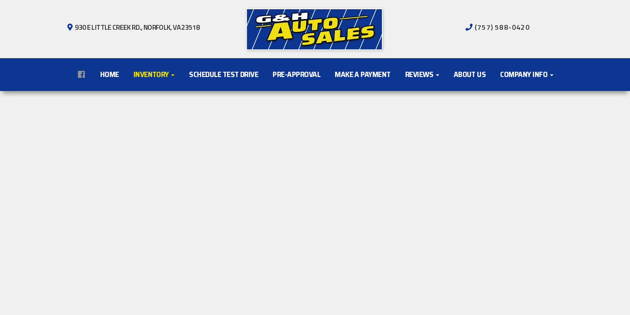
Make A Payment (363, 74)
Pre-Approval (296, 74)
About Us (470, 74)
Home (109, 74)
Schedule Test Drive (223, 74)
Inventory (154, 74)
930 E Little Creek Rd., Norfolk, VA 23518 (137, 27)
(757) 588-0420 (501, 27)
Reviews (422, 74)
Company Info (526, 74)
